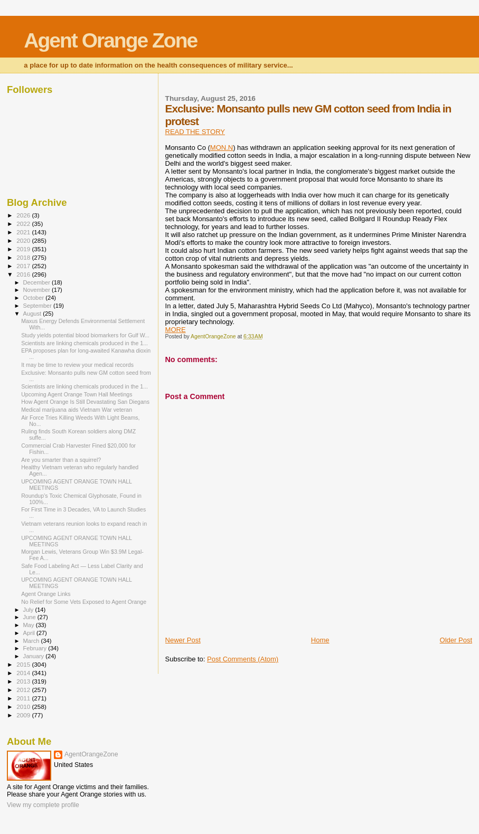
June (30, 617)
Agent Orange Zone (110, 40)
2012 (24, 689)
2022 (24, 223)
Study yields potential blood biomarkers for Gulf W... (85, 335)
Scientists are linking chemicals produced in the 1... (84, 343)
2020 (24, 240)
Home (320, 640)
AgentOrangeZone (91, 754)
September (38, 305)
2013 (24, 681)
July (29, 609)
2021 (24, 232)
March (32, 641)
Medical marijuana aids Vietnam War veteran (76, 409)
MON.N (221, 147)
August (33, 313)
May (29, 625)
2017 (24, 265)
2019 (24, 248)
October (34, 298)
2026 (24, 215)
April (29, 633)
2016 (24, 274)
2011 (24, 698)
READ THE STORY (195, 132)
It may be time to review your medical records (77, 365)
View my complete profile (43, 805)
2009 (24, 715)
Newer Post (183, 640)
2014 (24, 672)
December (37, 282)
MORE (175, 330)
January (34, 656)
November (37, 290)
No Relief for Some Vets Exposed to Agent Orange (83, 602)
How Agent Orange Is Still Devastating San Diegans (85, 402)
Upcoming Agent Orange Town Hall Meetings (76, 394)
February (36, 648)
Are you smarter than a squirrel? (61, 460)
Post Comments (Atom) (242, 659)
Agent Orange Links (46, 594)
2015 (24, 664)
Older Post (456, 640)
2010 (24, 706)
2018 (24, 257)
